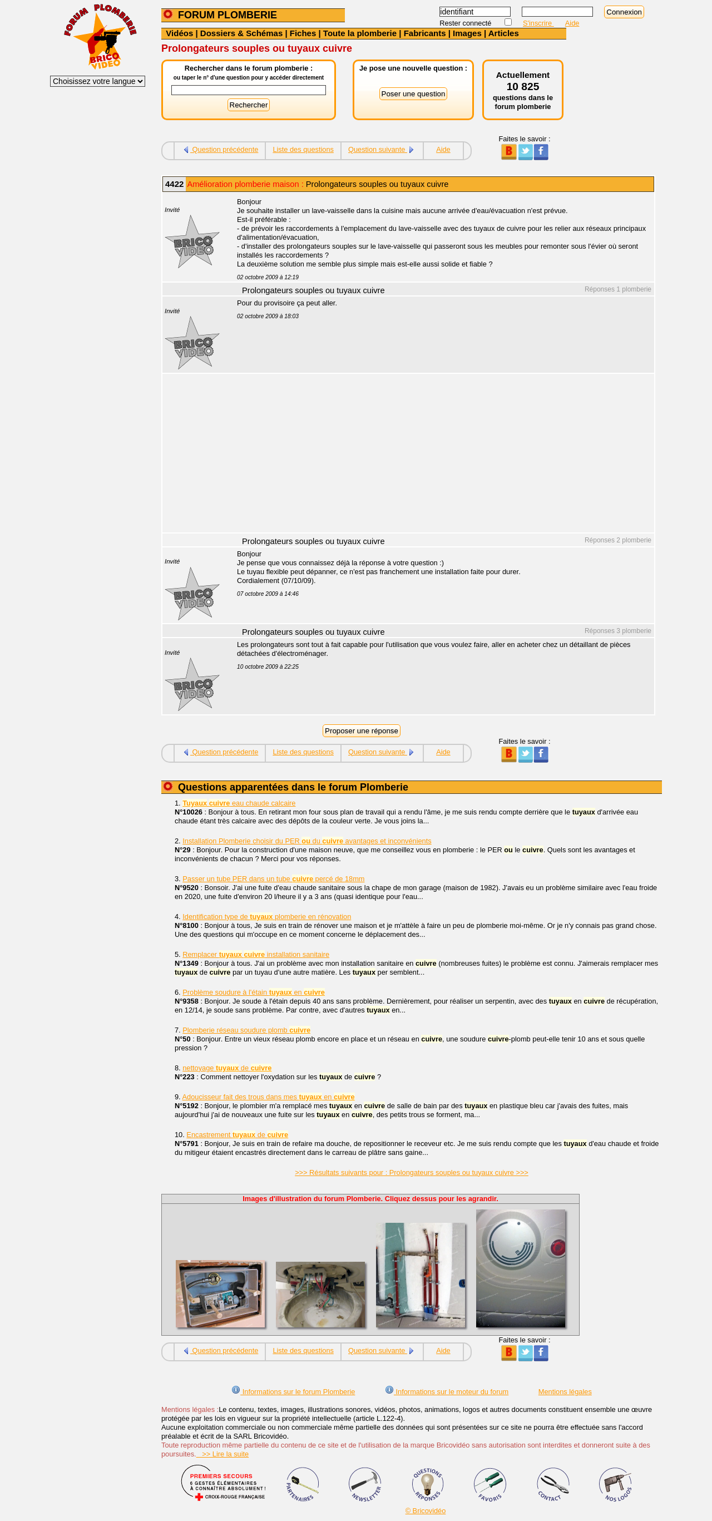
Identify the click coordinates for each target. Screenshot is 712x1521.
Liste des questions (303, 149)
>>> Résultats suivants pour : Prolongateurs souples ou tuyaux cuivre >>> (411, 1172)
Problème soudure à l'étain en (253, 992)
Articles (503, 33)
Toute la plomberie (360, 33)
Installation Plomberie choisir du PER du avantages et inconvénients (306, 841)
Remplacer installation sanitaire (255, 954)
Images (467, 33)
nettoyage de (226, 1068)
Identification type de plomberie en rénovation (266, 916)
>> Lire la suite (222, 1454)
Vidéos (179, 33)
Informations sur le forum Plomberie (293, 1391)
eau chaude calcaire (238, 803)
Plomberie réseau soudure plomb (246, 1030)
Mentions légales (565, 1391)
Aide (572, 23)
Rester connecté (466, 23)
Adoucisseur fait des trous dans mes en (268, 1097)
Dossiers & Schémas (241, 33)
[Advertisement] (439, 454)
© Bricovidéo (426, 1511)
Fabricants (425, 33)
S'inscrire (538, 23)
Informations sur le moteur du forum (446, 1391)
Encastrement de (237, 1134)
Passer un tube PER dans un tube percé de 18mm (273, 879)
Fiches (303, 33)
